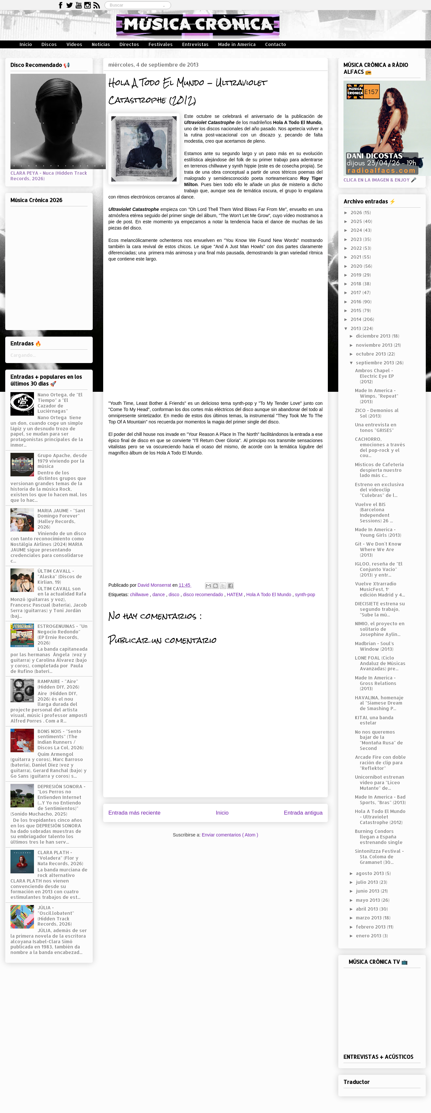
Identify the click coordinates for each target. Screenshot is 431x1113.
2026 (357, 212)
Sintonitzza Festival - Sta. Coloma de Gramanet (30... (379, 856)
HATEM (235, 594)
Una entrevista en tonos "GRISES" (375, 427)
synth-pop (305, 594)
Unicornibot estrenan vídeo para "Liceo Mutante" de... (379, 782)
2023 (357, 239)
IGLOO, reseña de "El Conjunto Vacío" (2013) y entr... (379, 569)
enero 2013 (369, 935)
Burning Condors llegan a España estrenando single (379, 836)
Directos (129, 44)
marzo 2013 (369, 917)
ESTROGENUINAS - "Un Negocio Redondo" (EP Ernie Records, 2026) (63, 634)
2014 (357, 319)
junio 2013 (368, 891)
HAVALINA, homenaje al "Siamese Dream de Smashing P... (379, 703)
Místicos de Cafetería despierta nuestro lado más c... (379, 470)
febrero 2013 (371, 927)
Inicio (26, 44)
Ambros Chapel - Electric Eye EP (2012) (374, 376)
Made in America (237, 44)
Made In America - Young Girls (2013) (378, 532)
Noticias (101, 44)
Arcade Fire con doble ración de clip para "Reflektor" (380, 762)
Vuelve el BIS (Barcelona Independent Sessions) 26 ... (374, 512)
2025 (357, 221)
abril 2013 (367, 909)
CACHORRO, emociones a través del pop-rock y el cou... (380, 447)
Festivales (161, 44)
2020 (357, 266)
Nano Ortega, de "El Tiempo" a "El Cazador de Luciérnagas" (60, 403)
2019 (357, 275)
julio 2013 (367, 882)
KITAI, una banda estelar (374, 720)
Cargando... (23, 355)
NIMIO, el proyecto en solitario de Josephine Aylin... (380, 629)
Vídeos (74, 44)
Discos (49, 44)
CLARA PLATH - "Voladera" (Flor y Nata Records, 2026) (60, 858)
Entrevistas (195, 44)
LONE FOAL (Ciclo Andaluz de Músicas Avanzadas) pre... (380, 663)
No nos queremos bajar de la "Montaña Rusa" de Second (379, 740)
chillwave (140, 594)
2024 (357, 230)
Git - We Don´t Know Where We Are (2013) (378, 549)
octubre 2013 (371, 354)
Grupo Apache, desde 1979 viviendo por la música (62, 461)
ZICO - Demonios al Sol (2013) (377, 413)
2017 (356, 292)
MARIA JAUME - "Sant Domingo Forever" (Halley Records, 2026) (61, 519)
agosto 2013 (370, 873)
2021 (356, 257)
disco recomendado (203, 594)
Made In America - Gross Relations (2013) (375, 683)
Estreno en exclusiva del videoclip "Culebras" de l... (379, 490)
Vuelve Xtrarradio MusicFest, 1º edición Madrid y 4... (380, 589)
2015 (357, 310)
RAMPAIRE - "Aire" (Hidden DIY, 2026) (58, 684)
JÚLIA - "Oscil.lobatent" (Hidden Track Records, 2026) (56, 916)
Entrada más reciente (134, 813)
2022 (357, 248)
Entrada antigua (303, 813)
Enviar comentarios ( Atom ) (230, 834)
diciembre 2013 (374, 336)
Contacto (275, 44)
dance (159, 594)
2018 (357, 283)
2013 (356, 328)
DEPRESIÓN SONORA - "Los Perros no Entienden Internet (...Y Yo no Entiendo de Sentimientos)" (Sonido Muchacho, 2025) (48, 800)
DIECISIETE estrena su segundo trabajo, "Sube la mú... (380, 609)
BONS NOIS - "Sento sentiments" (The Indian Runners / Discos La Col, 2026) (61, 739)
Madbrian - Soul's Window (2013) (374, 646)
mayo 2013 (368, 900)
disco (174, 594)
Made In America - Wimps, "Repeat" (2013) (376, 396)
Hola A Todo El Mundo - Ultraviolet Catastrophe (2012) (380, 816)
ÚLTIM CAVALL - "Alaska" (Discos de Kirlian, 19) (60, 576)
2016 (357, 301)
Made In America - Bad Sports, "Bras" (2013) (380, 799)
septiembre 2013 (375, 362)
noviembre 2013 (375, 345)
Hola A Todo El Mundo (269, 594)
